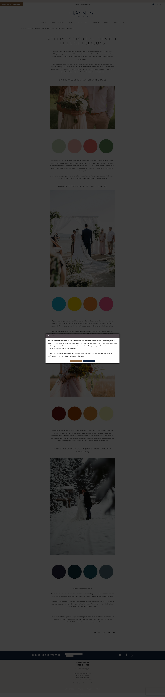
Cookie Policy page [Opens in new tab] (77, 355)
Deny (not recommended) (97, 361)
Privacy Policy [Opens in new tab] (74, 352)
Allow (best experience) (68, 361)
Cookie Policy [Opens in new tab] (86, 352)
